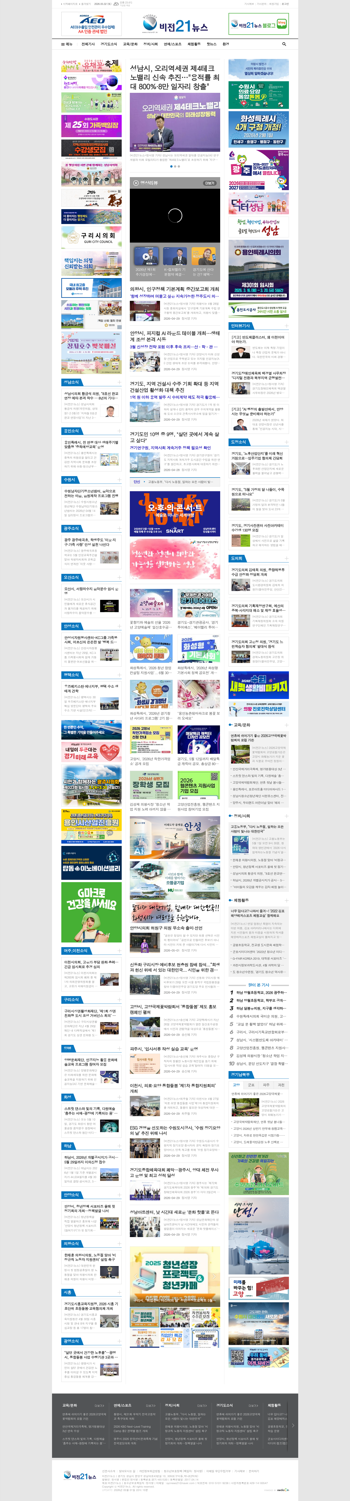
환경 (225, 44)
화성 (67, 1097)
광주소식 (71, 528)
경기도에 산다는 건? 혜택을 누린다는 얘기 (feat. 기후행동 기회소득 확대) (203, 272)
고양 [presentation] (236, 1084)
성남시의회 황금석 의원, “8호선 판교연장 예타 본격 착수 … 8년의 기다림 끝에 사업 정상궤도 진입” (260, 873)
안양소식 (71, 1195)
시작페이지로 (70, 4)
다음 (293, 1425)
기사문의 (261, 4)
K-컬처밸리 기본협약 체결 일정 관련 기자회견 (175, 272)
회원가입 (274, 4)
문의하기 (254, 1471)
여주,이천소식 (75, 950)
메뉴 (69, 44)
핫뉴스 (211, 44)
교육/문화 (130, 44)
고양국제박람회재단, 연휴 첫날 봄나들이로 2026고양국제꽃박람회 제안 (260, 782)
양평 (67, 1048)
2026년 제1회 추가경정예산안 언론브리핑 (146, 272)
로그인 (285, 4)
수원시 (69, 479)
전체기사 (88, 44)
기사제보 (249, 4)
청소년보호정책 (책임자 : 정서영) (183, 1471)
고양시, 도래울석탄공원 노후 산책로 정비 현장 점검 (259, 1142)
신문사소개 (108, 1471)
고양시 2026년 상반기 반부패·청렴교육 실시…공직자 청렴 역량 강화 (259, 1128)
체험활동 (193, 44)
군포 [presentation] (251, 1084)
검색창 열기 (284, 44)
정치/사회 (150, 44)
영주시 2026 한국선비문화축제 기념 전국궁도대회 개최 (136, 1441)
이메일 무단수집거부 (218, 1471)
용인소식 (71, 431)
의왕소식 (71, 1243)
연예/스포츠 (172, 44)
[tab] (236, 1085)
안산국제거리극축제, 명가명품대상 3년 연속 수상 (260, 769)
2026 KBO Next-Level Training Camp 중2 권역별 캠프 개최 (132, 1428)
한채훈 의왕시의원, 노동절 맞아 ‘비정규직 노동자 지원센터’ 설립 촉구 (260, 860)
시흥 (67, 1292)
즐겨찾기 (86, 4)
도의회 (236, 558)
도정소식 (238, 442)
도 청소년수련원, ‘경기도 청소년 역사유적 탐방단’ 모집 (260, 972)
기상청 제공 (125, 5)
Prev (135, 1276)
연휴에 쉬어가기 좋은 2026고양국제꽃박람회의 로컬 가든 (84, 1416)
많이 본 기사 (258, 985)
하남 (67, 1146)
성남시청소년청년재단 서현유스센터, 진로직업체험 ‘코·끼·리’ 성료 (260, 796)
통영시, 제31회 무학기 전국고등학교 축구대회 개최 (135, 1416)
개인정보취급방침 (149, 1471)
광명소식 (71, 1341)
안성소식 (71, 626)
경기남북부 (240, 1074)
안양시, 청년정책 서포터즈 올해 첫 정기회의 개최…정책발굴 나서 (260, 866)
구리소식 (71, 999)
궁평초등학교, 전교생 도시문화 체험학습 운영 (260, 945)
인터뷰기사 (240, 325)
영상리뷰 (149, 182)
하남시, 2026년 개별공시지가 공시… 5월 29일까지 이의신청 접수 (260, 880)
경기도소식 (109, 44)
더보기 (210, 183)
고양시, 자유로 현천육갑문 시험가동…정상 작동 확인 (259, 1135)
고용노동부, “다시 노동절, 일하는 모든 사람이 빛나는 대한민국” (181, 482)
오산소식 (71, 577)
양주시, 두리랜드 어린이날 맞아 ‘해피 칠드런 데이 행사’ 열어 (260, 802)
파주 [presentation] (266, 1084)
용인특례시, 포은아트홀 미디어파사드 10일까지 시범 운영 (260, 789)
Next (214, 1276)
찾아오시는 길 (127, 1471)
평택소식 (71, 675)
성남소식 (71, 382)
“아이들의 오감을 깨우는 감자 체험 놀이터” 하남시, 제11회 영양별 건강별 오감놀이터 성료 (260, 887)
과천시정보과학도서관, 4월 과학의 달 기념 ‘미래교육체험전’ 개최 (260, 965)
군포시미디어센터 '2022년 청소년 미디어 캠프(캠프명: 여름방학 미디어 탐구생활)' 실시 (260, 951)
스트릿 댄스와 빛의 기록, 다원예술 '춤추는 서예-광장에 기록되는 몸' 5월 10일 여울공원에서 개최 (260, 775)
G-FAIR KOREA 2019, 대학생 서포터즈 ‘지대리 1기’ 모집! (260, 958)
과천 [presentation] (281, 1084)
